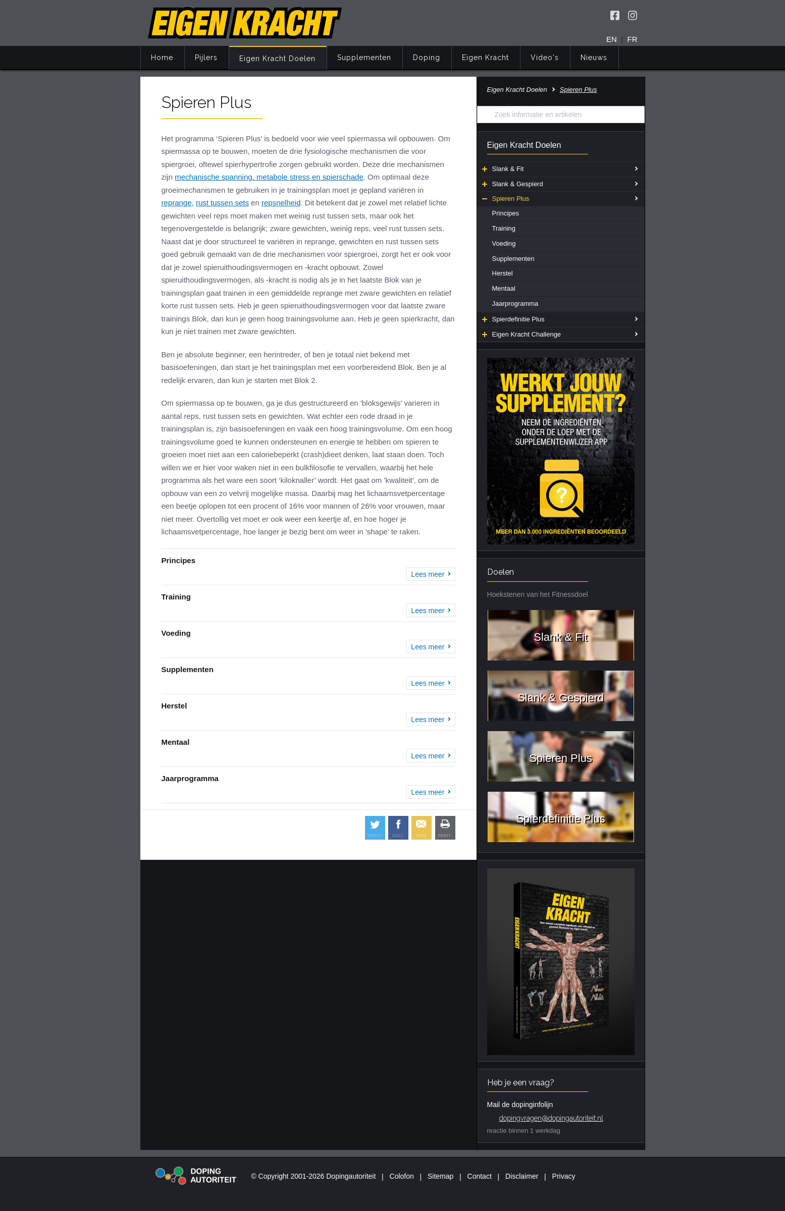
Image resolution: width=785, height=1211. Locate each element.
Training (503, 228)
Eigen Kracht (485, 57)
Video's (545, 57)
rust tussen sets (222, 202)
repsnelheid (281, 202)
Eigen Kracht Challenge (521, 334)
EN (611, 39)
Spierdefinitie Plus (513, 319)
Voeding (504, 243)
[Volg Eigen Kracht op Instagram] (632, 15)
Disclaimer (521, 1176)
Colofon (402, 1176)
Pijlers (206, 57)
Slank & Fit (503, 169)
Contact (479, 1176)
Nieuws (594, 57)
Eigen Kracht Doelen (277, 58)
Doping (426, 57)
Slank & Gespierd (512, 184)
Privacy (563, 1176)
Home (162, 57)
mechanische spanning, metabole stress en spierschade (269, 177)
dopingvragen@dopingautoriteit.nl (551, 1118)
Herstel (502, 273)
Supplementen (364, 57)
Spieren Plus (506, 198)
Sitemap (440, 1176)
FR (632, 39)
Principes (505, 213)
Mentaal (503, 288)
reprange (177, 202)
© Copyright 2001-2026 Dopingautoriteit (313, 1176)
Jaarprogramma (515, 303)
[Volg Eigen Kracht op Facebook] (614, 15)
